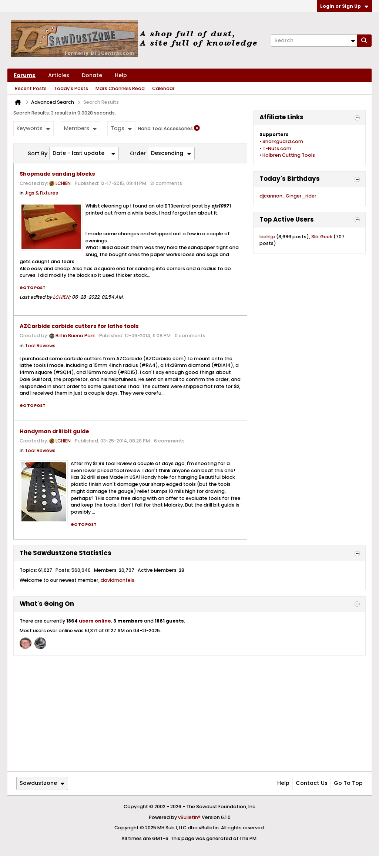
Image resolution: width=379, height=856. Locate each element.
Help (121, 75)
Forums (25, 75)
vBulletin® (189, 817)
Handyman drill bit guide (54, 431)
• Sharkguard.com (281, 141)
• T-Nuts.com (275, 148)
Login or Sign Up (344, 6)
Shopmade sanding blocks (57, 173)
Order (138, 153)
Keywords (33, 128)
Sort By (37, 153)
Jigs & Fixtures (41, 193)
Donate (92, 75)
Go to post (33, 288)
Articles (58, 75)
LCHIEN (63, 183)
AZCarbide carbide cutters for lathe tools (79, 326)
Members (80, 128)
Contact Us (312, 783)
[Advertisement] (189, 713)
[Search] (314, 40)
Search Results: (31, 113)
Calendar (163, 88)
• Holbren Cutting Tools (287, 155)
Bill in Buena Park (75, 336)
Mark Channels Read (120, 88)
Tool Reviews (40, 345)
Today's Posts (71, 88)
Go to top (348, 783)
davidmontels (117, 580)
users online (95, 621)
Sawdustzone (42, 783)
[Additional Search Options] (353, 40)
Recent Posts (31, 88)
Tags (121, 128)
